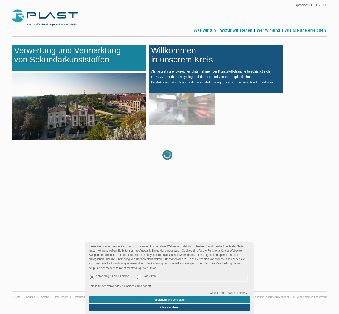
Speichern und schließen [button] (169, 299)
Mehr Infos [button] (149, 268)
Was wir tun (205, 30)
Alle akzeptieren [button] (169, 307)
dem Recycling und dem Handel (194, 77)
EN (318, 5)
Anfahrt (45, 296)
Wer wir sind (268, 30)
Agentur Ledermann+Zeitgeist (272, 296)
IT (324, 5)
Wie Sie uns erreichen (305, 30)
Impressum (61, 296)
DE (311, 5)
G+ (292, 296)
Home (16, 296)
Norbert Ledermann (316, 296)
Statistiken (149, 276)
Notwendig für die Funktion (112, 276)
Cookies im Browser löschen (228, 292)
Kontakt (30, 296)
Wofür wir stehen (236, 30)
